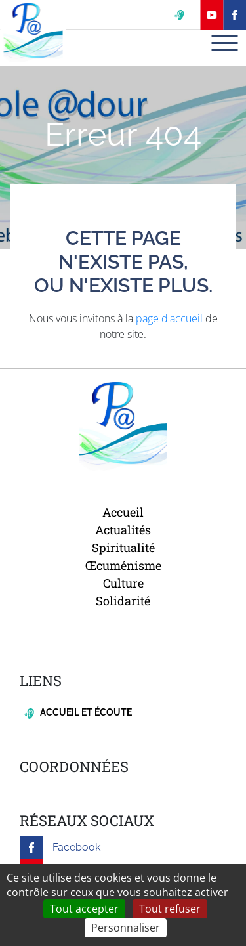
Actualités (123, 530)
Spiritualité (123, 547)
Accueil (123, 512)
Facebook (60, 847)
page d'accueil (169, 318)
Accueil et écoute (78, 712)
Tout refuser (170, 908)
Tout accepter (84, 908)
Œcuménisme (123, 565)
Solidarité (123, 601)
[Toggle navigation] (224, 43)
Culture (123, 583)
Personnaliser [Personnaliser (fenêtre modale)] (125, 927)
